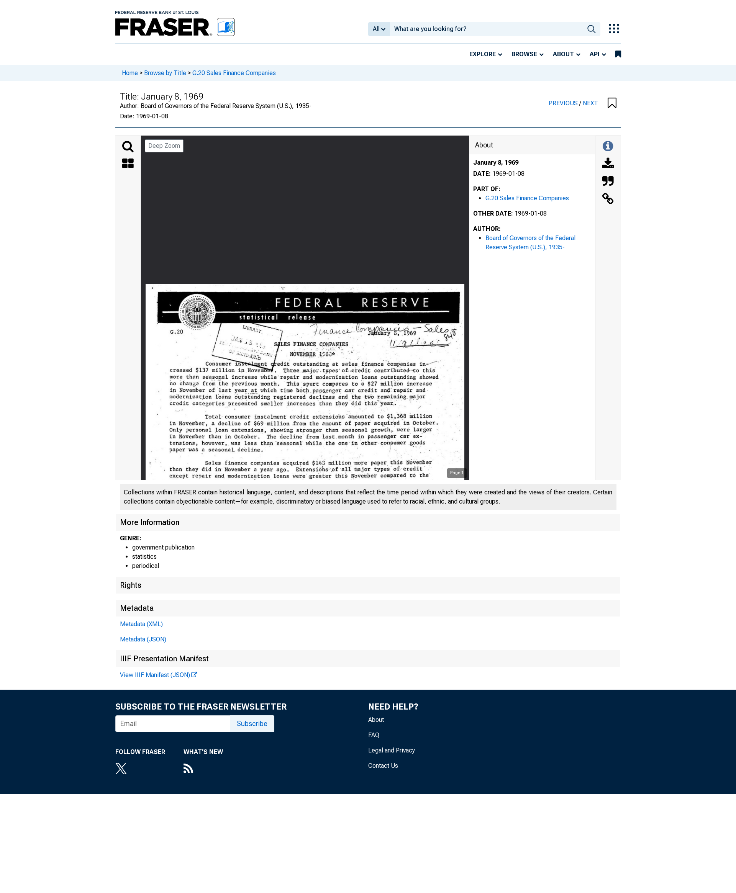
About (563, 54)
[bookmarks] (618, 54)
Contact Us (383, 765)
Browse (524, 54)
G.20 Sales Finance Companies (234, 73)
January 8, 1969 (495, 162)
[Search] (128, 147)
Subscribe (252, 724)
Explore (482, 54)
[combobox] (486, 29)
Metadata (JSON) (143, 639)
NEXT (590, 103)
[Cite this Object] (608, 182)
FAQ (373, 735)
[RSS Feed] (203, 769)
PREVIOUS (564, 103)
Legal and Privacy (391, 750)
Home (130, 73)
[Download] (608, 164)
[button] (612, 103)
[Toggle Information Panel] (607, 147)
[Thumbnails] (128, 164)
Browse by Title (165, 73)
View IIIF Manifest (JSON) (155, 675)
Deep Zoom (164, 145)
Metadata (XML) (141, 624)
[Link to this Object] (608, 199)
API (595, 54)
